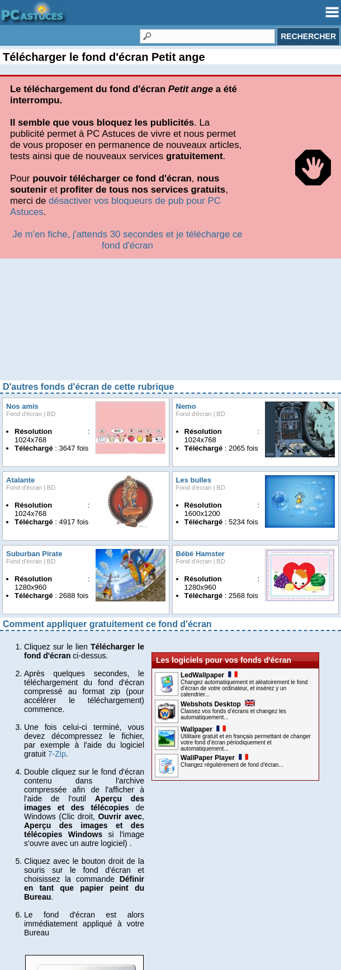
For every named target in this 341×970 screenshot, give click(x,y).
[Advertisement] (170, 139)
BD (51, 230)
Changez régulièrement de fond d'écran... (232, 581)
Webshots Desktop (218, 520)
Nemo (186, 222)
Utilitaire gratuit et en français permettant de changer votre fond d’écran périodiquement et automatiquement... (246, 558)
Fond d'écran (24, 230)
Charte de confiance (38, 922)
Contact (16, 940)
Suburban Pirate (34, 370)
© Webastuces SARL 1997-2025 (170, 953)
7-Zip (57, 570)
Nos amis (22, 222)
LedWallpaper (209, 491)
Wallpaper (203, 545)
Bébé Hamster (200, 370)
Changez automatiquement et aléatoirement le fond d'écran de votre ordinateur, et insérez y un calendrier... (244, 504)
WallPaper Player (214, 574)
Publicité (18, 931)
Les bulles (194, 296)
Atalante (20, 296)
